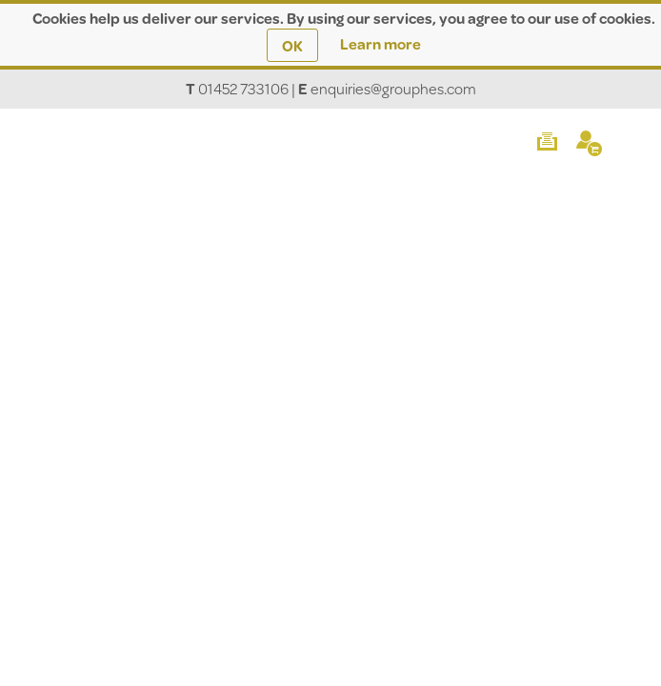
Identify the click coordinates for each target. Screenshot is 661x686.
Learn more (380, 43)
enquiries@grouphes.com (393, 88)
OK (292, 45)
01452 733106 (243, 88)
